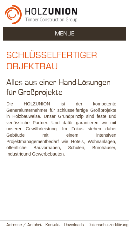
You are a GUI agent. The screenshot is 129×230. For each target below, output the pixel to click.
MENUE (64, 34)
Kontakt (52, 225)
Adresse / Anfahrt (24, 225)
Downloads (74, 225)
